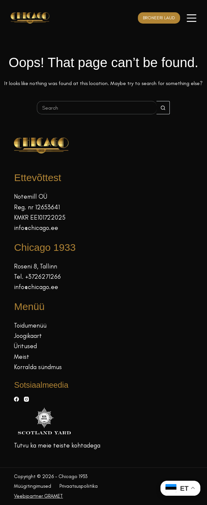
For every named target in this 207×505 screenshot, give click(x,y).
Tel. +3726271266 (37, 276)
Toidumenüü (30, 325)
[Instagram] (26, 399)
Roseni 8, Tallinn (35, 266)
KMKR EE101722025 (39, 217)
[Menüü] (191, 18)
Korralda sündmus (38, 367)
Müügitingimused (32, 486)
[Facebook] (16, 399)
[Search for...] (96, 107)
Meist (21, 356)
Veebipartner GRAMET (38, 496)
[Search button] (163, 107)
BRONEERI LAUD (159, 18)
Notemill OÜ (30, 196)
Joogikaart (28, 336)
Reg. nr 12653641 (37, 207)
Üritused (25, 346)
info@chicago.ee (36, 228)
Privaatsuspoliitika (78, 486)
